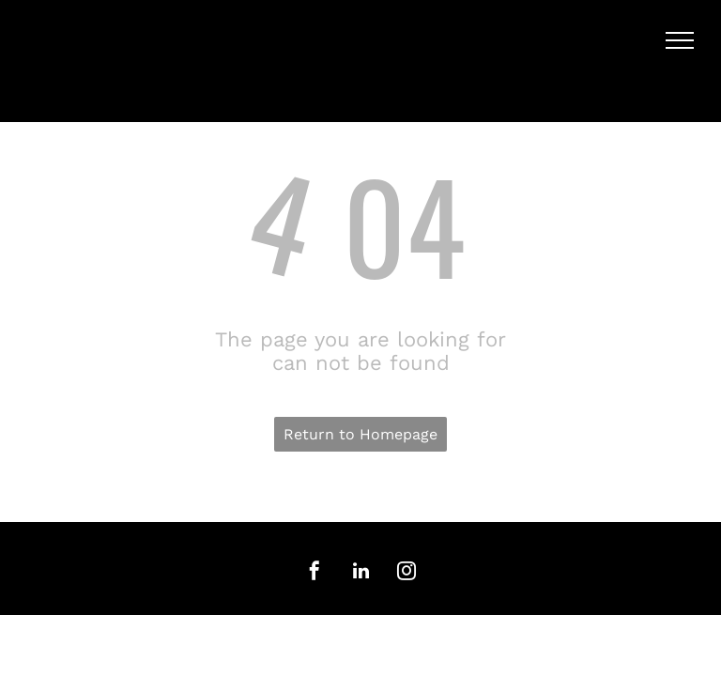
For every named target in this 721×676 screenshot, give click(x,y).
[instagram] (406, 573)
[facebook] (314, 573)
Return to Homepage (360, 434)
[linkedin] (360, 573)
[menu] (679, 40)
